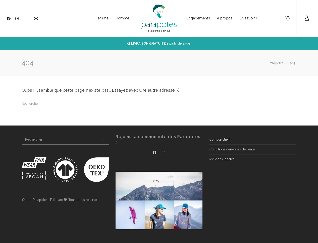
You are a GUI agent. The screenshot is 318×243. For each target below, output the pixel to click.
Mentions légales (221, 159)
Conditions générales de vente (232, 149)
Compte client (219, 139)
